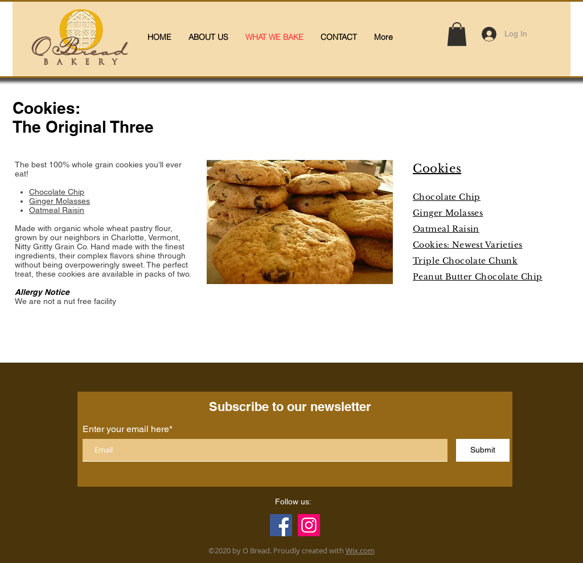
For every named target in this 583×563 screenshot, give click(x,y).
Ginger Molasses (59, 201)
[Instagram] (309, 525)
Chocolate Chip (56, 191)
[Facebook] (281, 525)
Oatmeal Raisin (56, 210)
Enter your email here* (128, 429)
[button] (457, 34)
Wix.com (360, 550)
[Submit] (483, 450)
